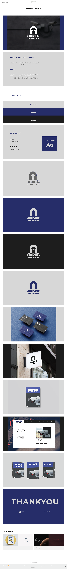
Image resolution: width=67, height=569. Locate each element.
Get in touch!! (5, 2)
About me (14, 1)
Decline (32, 567)
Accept (60, 566)
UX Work (4, 1)
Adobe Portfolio (35, 562)
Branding (9, 1)
